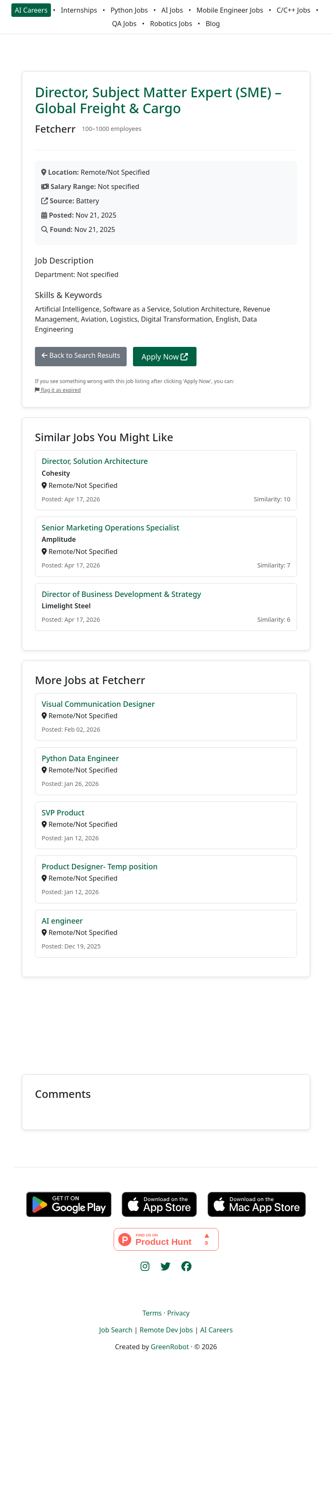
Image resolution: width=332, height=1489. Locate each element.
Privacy (178, 1313)
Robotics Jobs (171, 23)
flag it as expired (58, 390)
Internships (79, 10)
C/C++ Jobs (293, 10)
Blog (213, 23)
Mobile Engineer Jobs (230, 10)
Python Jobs (129, 10)
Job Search (116, 1330)
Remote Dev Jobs (166, 1330)
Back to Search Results (81, 355)
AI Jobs (172, 10)
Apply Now (164, 357)
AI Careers (31, 10)
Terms (152, 1313)
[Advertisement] (166, 1020)
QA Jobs (124, 23)
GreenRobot (170, 1346)
